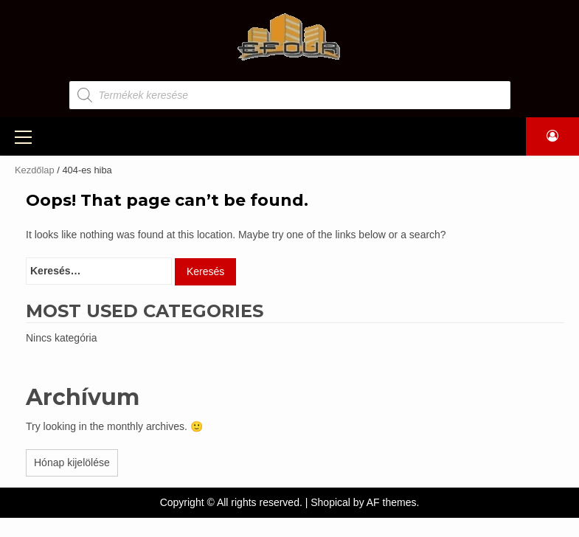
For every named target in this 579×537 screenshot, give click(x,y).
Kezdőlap (35, 170)
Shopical (330, 502)
